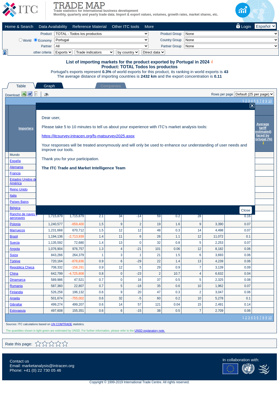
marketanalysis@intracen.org (48, 365)
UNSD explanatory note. (150, 330)
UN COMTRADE (61, 324)
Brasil (14, 236)
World (27, 40)
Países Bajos (19, 202)
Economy (45, 40)
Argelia (15, 298)
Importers (26, 128)
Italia (13, 196)
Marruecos (17, 230)
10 (270, 101)
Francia (15, 173)
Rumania (16, 286)
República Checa (22, 267)
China (14, 273)
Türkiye (15, 261)
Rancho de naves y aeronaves (23, 216)
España (15, 161)
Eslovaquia (18, 311)
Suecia (15, 243)
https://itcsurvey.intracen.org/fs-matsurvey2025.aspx (88, 136)
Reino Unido (18, 189)
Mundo (15, 155)
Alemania (16, 167)
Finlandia (16, 292)
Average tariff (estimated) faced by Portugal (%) (262, 131)
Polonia (15, 224)
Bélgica (15, 208)
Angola (15, 249)
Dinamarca (17, 280)
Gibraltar (16, 304)
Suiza (14, 255)
